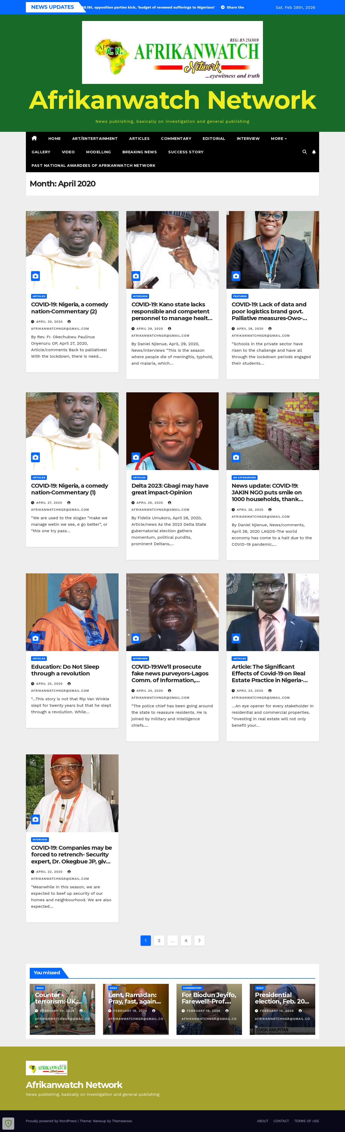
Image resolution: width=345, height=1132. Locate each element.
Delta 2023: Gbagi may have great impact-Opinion (169, 489)
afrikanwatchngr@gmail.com (62, 1018)
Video (68, 152)
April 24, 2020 (150, 691)
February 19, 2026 (130, 1011)
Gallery (41, 152)
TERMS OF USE (306, 1121)
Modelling (98, 152)
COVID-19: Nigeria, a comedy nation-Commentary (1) (69, 489)
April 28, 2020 (251, 328)
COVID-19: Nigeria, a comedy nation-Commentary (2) (69, 308)
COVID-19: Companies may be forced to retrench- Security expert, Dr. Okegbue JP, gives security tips (71, 858)
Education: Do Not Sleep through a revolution (65, 670)
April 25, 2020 (50, 684)
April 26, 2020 (151, 502)
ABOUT (262, 1121)
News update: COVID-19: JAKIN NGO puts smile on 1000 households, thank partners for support (267, 496)
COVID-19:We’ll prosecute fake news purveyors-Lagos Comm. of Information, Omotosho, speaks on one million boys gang (170, 680)
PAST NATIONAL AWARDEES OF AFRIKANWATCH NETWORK (93, 165)
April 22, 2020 (50, 872)
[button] (305, 151)
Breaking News (139, 152)
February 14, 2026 (277, 1011)
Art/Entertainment (95, 138)
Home (54, 138)
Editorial (214, 138)
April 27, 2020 (50, 502)
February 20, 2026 (58, 1011)
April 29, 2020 (151, 328)
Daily (40, 987)
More (277, 138)
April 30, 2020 (50, 321)
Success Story (186, 152)
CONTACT (281, 1121)
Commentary (176, 138)
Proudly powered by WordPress (52, 1121)
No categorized (244, 477)
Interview (248, 138)
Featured (240, 296)
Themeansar (122, 1121)
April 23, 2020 (251, 691)
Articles (139, 138)
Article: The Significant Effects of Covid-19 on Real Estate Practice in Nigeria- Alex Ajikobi (268, 677)
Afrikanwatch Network (172, 100)
